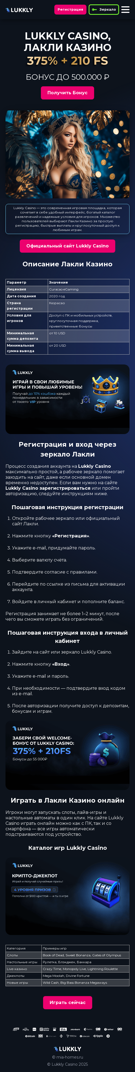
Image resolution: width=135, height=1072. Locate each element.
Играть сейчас (68, 1002)
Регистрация (70, 9)
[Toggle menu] (125, 9)
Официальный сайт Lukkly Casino (67, 246)
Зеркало (104, 9)
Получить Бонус (67, 92)
